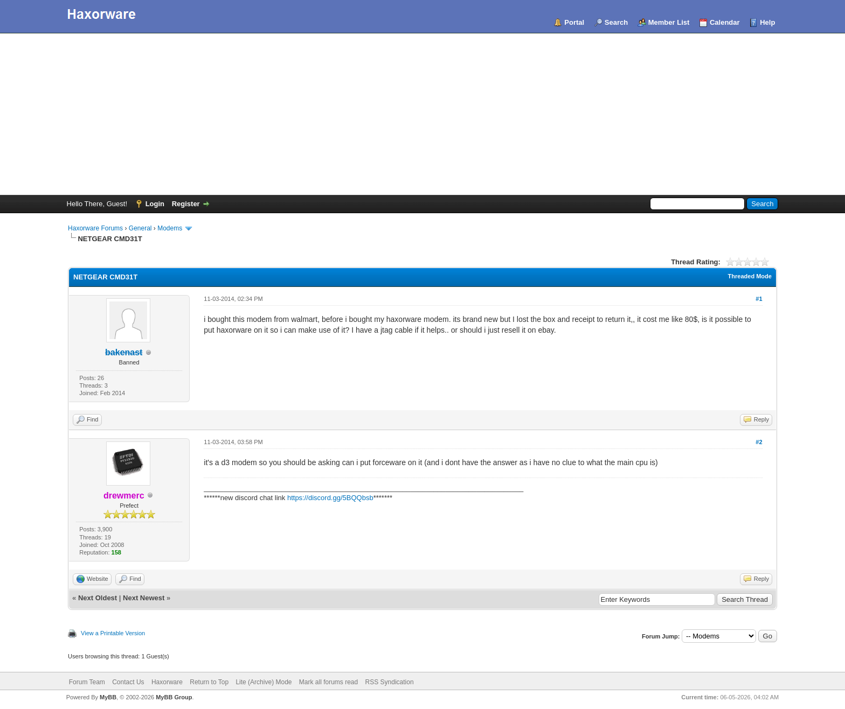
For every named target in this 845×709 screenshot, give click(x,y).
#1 (759, 299)
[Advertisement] (422, 114)
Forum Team (87, 682)
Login (155, 204)
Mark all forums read (328, 682)
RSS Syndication (389, 682)
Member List (669, 22)
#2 (759, 442)
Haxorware (167, 682)
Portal (574, 22)
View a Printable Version (113, 633)
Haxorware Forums (95, 228)
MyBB (108, 697)
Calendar (725, 22)
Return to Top (209, 682)
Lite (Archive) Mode (264, 682)
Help (767, 22)
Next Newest (143, 598)
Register (186, 204)
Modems (169, 228)
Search (616, 22)
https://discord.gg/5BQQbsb (330, 498)
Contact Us (128, 682)
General (140, 228)
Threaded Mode (750, 276)
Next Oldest (97, 598)
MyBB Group (174, 697)
